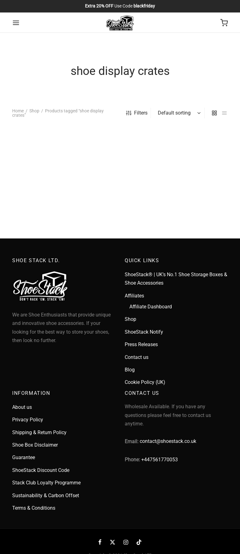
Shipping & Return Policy (39, 432)
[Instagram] (126, 542)
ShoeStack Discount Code (40, 470)
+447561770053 (159, 460)
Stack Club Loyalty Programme (46, 483)
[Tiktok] (139, 542)
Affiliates (134, 296)
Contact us (136, 357)
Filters (137, 113)
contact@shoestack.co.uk (168, 441)
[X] (112, 542)
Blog (130, 370)
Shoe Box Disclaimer (35, 445)
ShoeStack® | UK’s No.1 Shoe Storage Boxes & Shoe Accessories (176, 279)
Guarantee (23, 457)
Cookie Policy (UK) (145, 382)
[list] (224, 113)
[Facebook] (100, 542)
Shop (34, 110)
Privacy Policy (27, 420)
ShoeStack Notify (144, 332)
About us (22, 407)
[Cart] (224, 23)
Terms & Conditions (33, 508)
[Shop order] (178, 113)
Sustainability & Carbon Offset (45, 495)
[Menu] (16, 22)
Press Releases (141, 344)
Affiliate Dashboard (150, 307)
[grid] (214, 113)
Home (18, 110)
